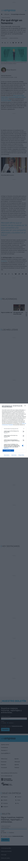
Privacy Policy (21, 455)
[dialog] (14, 430)
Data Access (13, 455)
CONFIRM (8, 450)
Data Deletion (6, 455)
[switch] (23, 431)
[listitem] (14, 428)
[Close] (25, 406)
